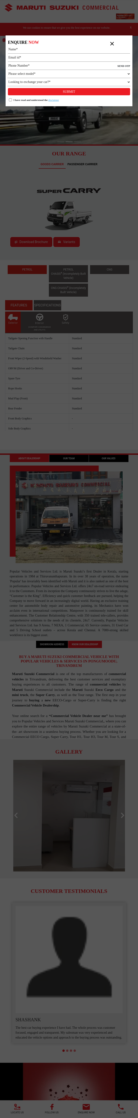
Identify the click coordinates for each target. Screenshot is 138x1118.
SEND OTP (123, 66)
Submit (69, 91)
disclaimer (53, 100)
